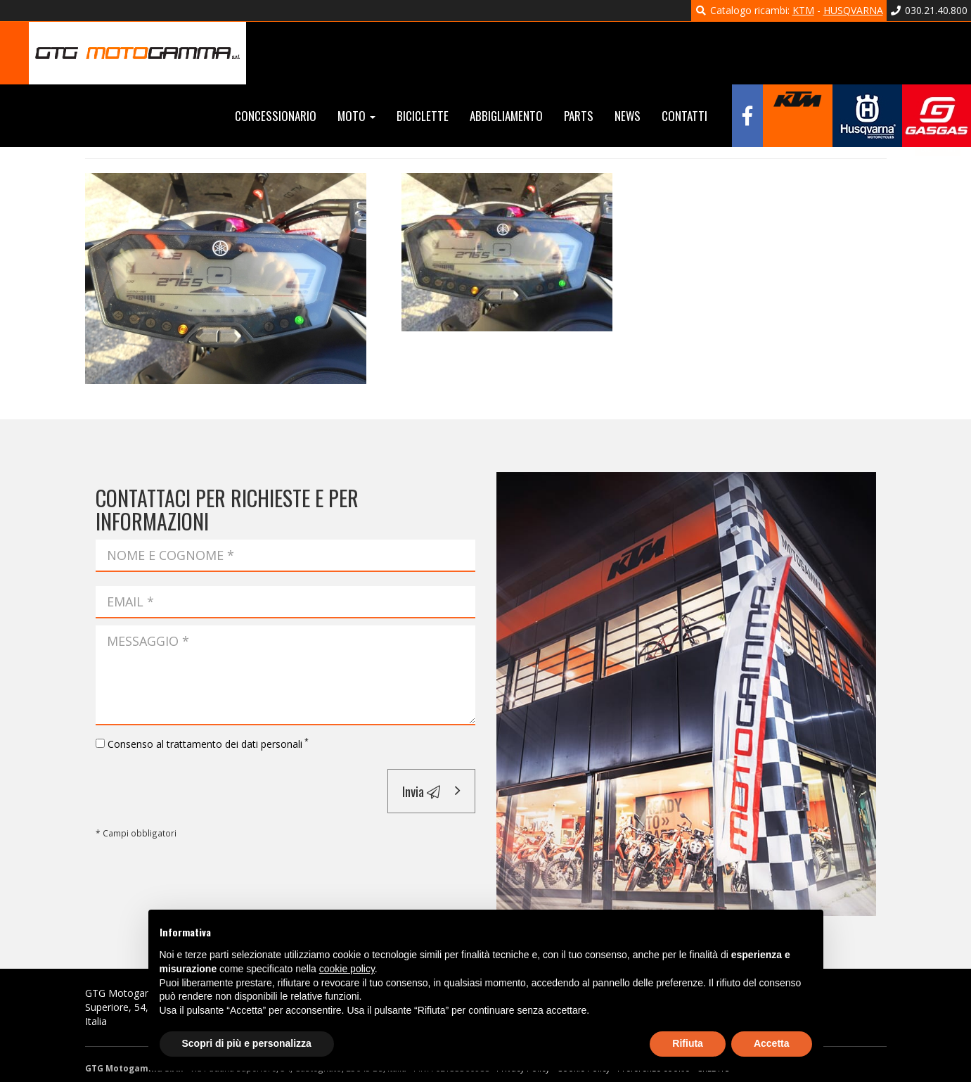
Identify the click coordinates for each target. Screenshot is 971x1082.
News (628, 116)
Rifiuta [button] (687, 1043)
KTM (803, 10)
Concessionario (275, 116)
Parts (578, 116)
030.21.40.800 (929, 10)
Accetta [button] (772, 1043)
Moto (356, 116)
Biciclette (423, 116)
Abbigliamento (506, 116)
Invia (421, 791)
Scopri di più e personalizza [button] (246, 1043)
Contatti (684, 116)
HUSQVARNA (853, 10)
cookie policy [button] (347, 968)
